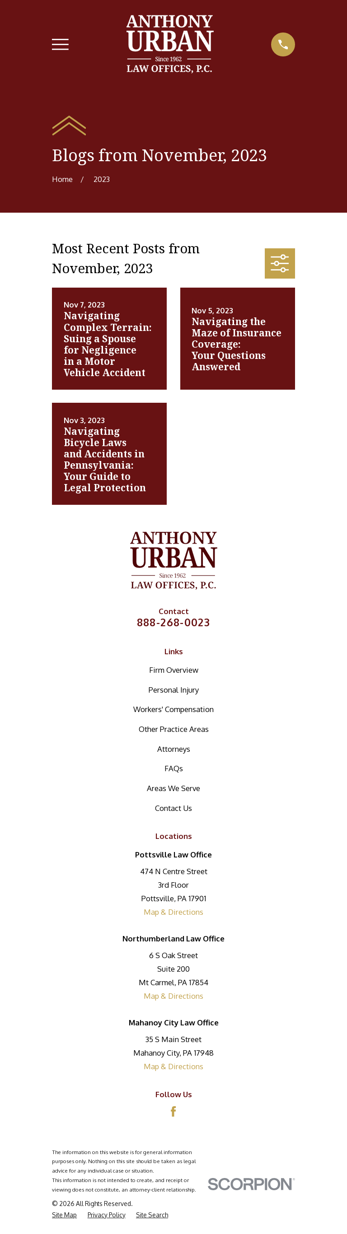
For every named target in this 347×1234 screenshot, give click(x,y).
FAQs (173, 768)
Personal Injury (174, 689)
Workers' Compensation (173, 709)
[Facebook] (173, 1111)
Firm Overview (173, 670)
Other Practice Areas (174, 729)
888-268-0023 (174, 622)
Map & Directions (173, 912)
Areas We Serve (173, 788)
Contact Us (173, 808)
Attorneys (173, 749)
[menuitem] (64, 1214)
